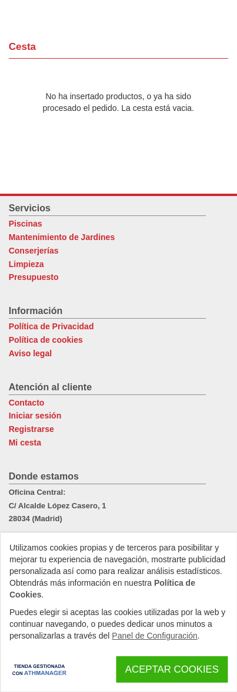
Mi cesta (25, 442)
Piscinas (25, 223)
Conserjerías (34, 250)
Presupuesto (34, 277)
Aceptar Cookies (172, 669)
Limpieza (26, 264)
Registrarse (31, 429)
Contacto (27, 402)
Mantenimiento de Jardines (62, 237)
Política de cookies (46, 340)
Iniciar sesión (35, 415)
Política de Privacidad (51, 326)
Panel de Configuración (155, 635)
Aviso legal (30, 353)
